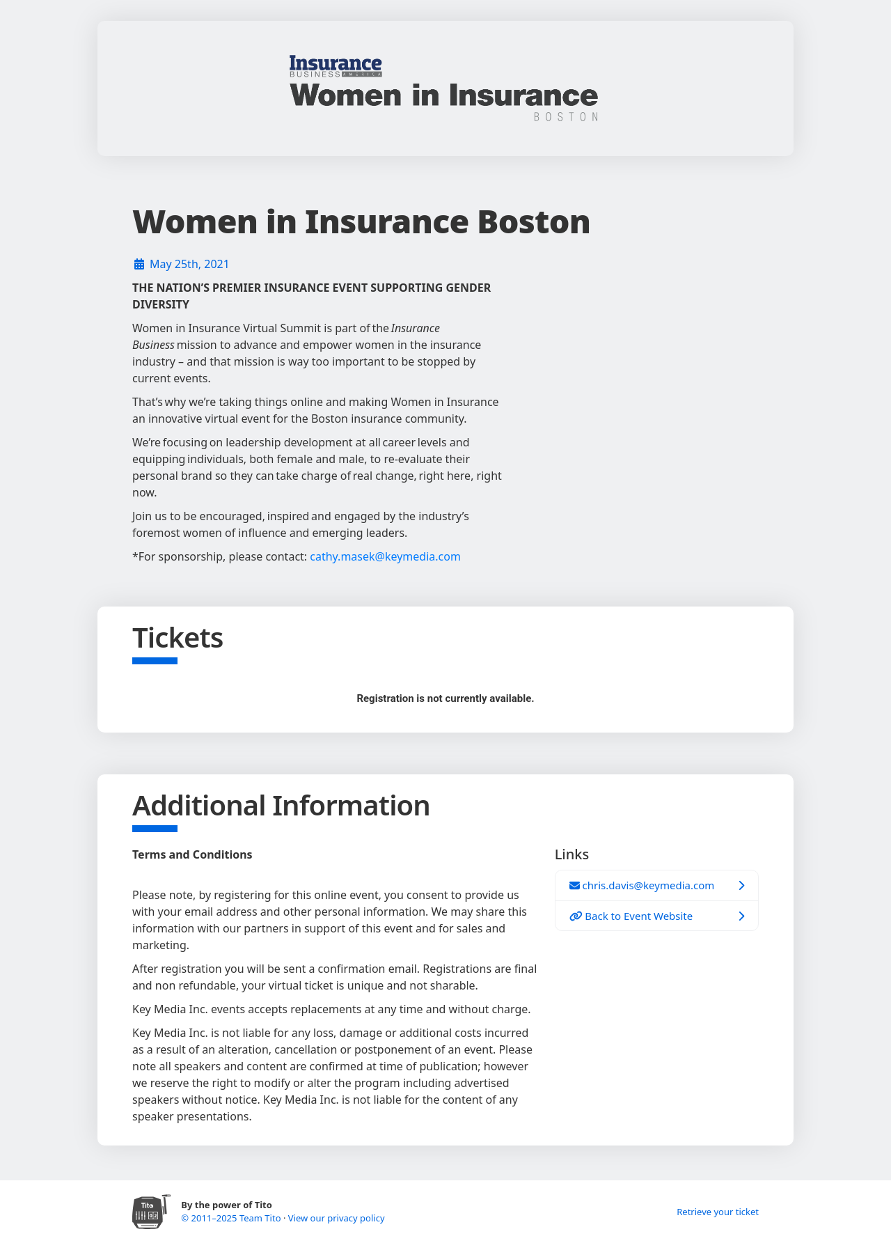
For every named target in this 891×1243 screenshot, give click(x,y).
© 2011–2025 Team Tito (232, 1218)
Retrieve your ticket (718, 1211)
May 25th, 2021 (190, 264)
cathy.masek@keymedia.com (385, 556)
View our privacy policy (336, 1218)
